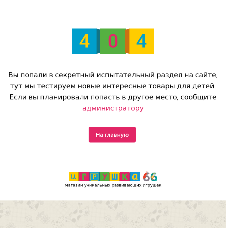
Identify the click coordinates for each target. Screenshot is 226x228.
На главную (112, 134)
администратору (113, 108)
